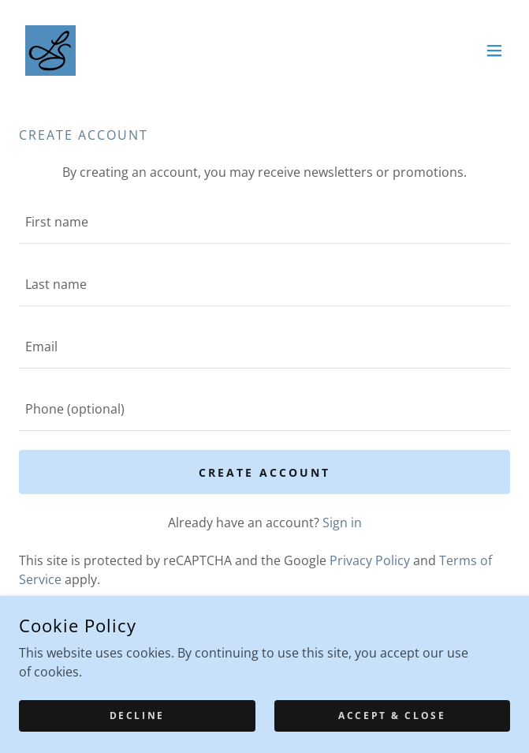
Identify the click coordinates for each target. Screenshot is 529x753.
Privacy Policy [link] (370, 560)
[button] (494, 50)
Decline (137, 715)
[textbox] (264, 222)
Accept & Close (391, 715)
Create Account (264, 472)
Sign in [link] (342, 522)
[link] (50, 50)
